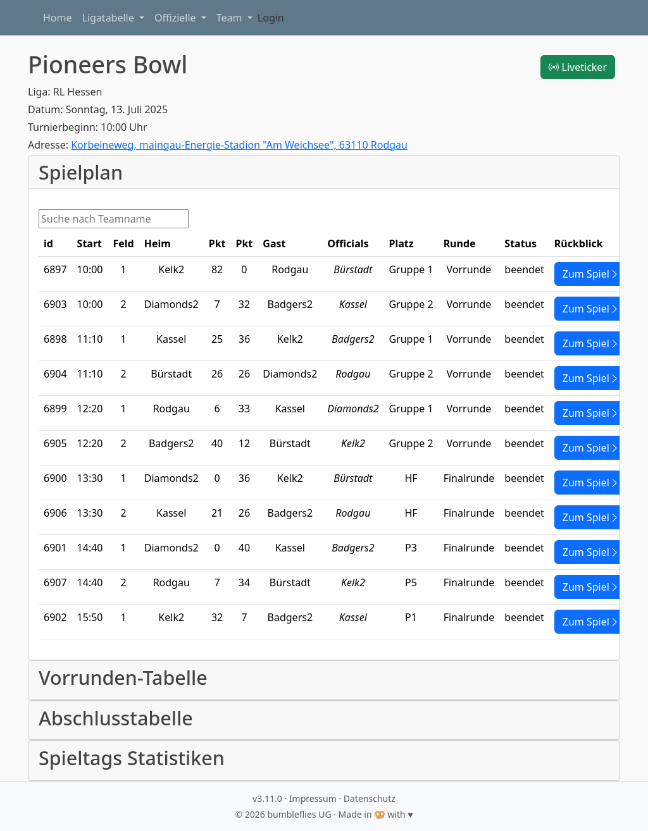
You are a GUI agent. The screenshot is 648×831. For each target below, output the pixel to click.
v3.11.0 (267, 798)
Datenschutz (370, 798)
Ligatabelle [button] (109, 18)
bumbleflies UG (299, 814)
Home (57, 18)
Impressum (313, 798)
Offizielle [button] (176, 18)
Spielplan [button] (81, 172)
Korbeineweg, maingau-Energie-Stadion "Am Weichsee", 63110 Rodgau (239, 145)
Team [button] (230, 18)
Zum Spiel (591, 274)
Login (271, 18)
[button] (324, 680)
